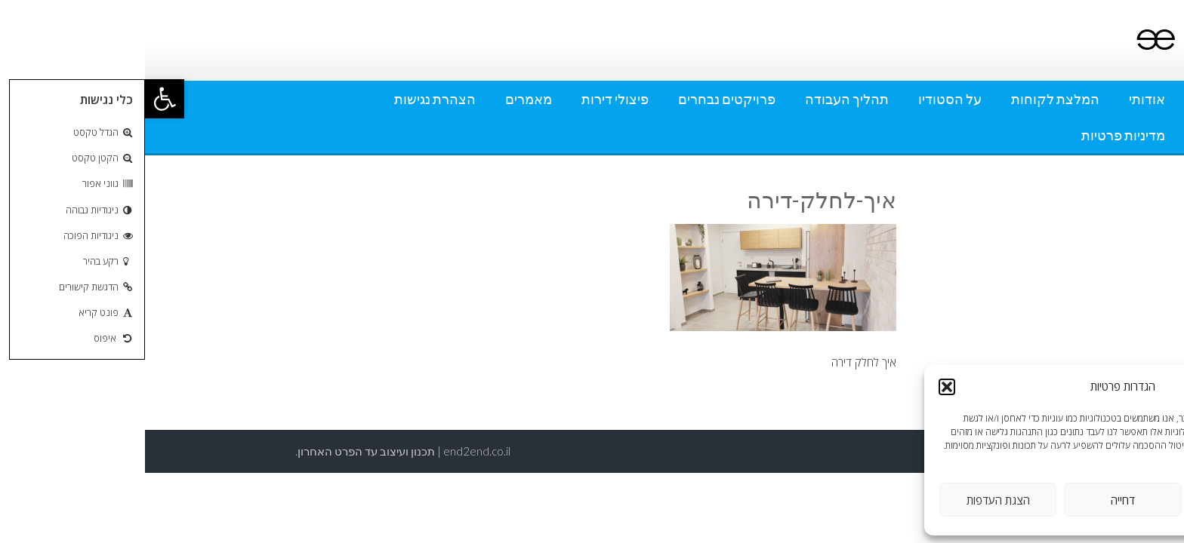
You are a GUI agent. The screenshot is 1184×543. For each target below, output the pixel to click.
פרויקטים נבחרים (582, 98)
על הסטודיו (805, 98)
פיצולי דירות (470, 98)
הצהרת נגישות (290, 98)
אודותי (1002, 98)
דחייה (978, 500)
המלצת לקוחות (910, 98)
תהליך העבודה (702, 98)
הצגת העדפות (853, 500)
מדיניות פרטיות (978, 135)
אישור (1102, 500)
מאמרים (383, 98)
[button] (19, 98)
